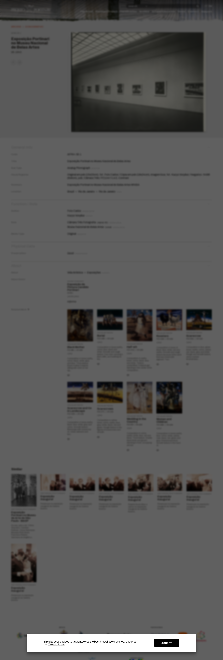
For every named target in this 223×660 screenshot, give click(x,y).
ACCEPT (166, 643)
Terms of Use (56, 644)
